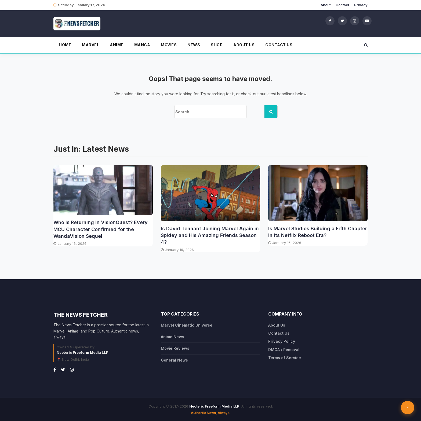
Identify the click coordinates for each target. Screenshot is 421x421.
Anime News (172, 336)
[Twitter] (342, 20)
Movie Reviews (175, 348)
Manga (142, 45)
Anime (117, 45)
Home (65, 45)
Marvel (90, 45)
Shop (217, 45)
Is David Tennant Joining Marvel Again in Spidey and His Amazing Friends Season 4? (210, 235)
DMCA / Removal (283, 349)
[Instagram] (354, 20)
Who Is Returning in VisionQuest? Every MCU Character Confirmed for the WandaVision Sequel (100, 229)
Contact (342, 5)
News (193, 45)
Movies (169, 45)
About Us (244, 45)
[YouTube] (367, 20)
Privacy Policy (281, 341)
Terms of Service (284, 357)
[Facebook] (330, 20)
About (326, 5)
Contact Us (278, 45)
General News (174, 360)
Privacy (361, 5)
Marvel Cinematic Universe (186, 325)
